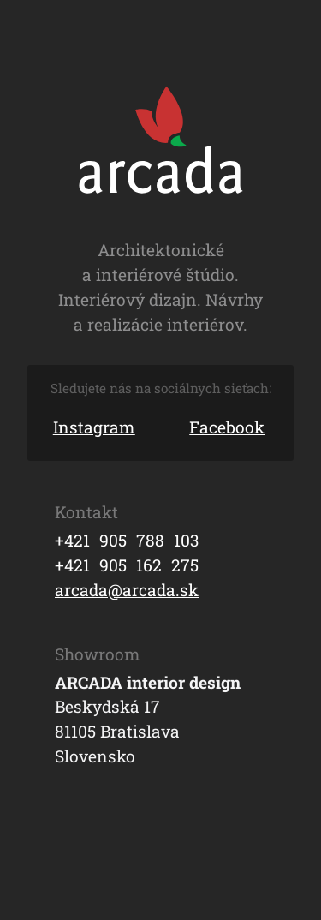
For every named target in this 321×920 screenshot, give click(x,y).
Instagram (94, 427)
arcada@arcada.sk (127, 589)
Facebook (227, 427)
